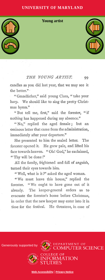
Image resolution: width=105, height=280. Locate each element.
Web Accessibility (42, 271)
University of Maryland (52, 8)
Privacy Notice (65, 271)
